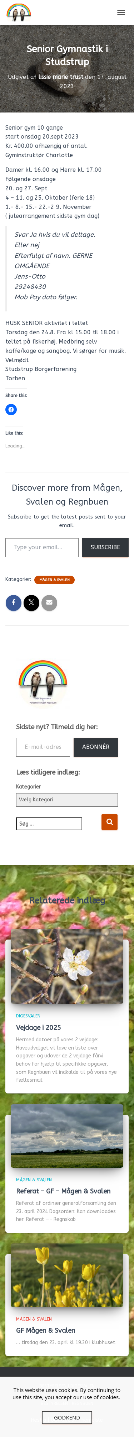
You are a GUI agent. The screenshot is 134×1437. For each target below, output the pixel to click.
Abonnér (95, 746)
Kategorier (28, 787)
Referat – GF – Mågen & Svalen (63, 1191)
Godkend (67, 1417)
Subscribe (105, 547)
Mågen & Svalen (54, 580)
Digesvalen (28, 1015)
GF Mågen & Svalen (45, 1331)
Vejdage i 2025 (38, 1028)
